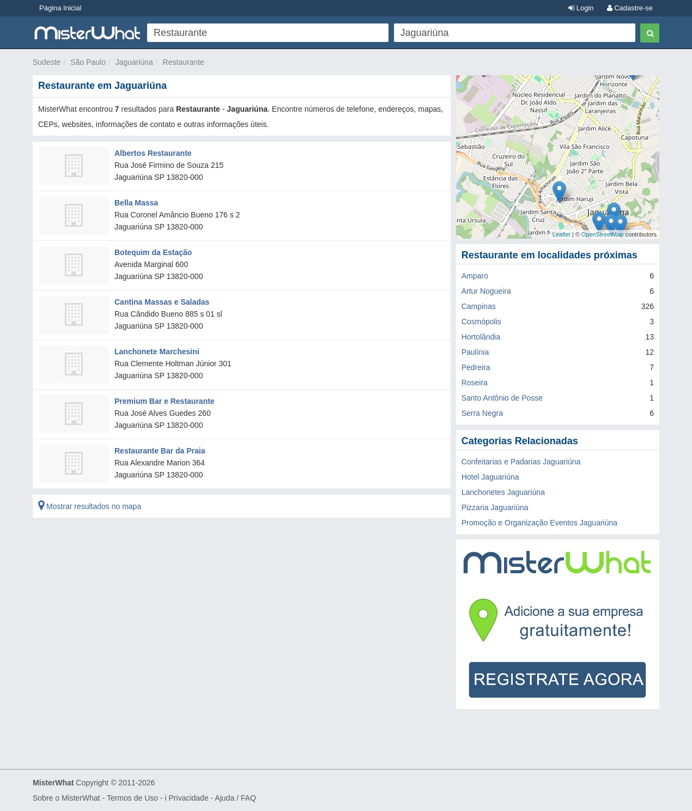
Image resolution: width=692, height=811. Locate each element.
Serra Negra (482, 413)
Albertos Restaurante (153, 153)
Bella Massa (136, 202)
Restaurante (183, 62)
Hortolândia (481, 336)
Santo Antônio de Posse (502, 398)
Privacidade (189, 798)
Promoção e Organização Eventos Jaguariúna (539, 522)
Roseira (475, 382)
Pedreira (476, 367)
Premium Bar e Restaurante (164, 401)
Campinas (479, 306)
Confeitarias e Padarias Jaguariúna (521, 461)
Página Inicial (60, 8)
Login (580, 8)
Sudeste (46, 62)
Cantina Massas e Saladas (161, 302)
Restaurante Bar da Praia (159, 450)
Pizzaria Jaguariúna (495, 507)
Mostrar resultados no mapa (89, 506)
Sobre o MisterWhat (66, 798)
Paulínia (475, 352)
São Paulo (88, 62)
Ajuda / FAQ (235, 798)
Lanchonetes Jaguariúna (503, 492)
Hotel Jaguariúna (490, 477)
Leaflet (561, 234)
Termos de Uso (132, 798)
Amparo (475, 275)
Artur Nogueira (486, 291)
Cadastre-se (630, 8)
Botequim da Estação (153, 252)
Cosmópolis (481, 321)
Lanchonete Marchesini (156, 351)
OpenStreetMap (602, 234)
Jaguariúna (134, 62)
